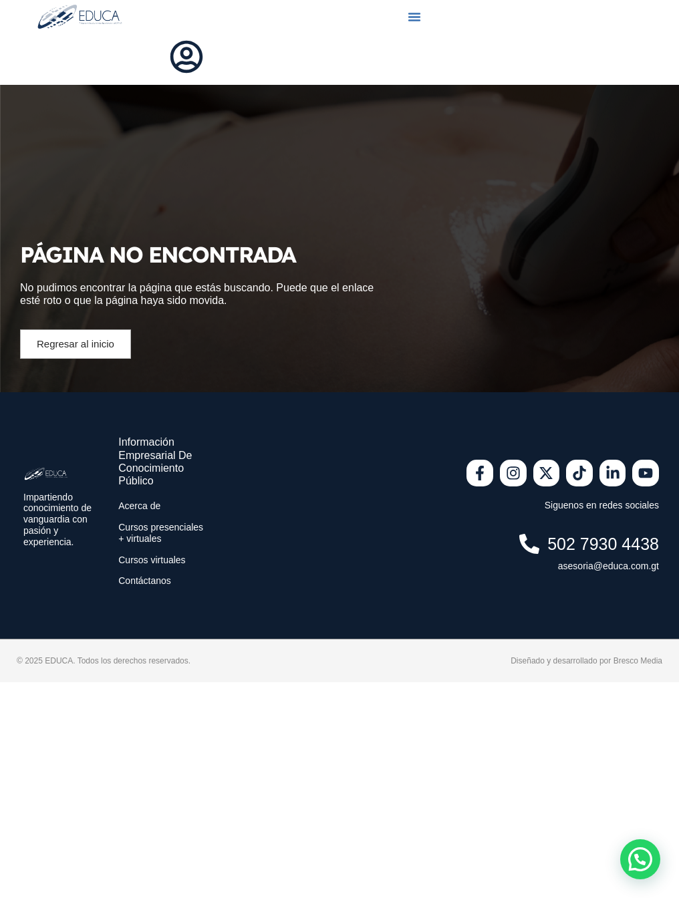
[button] (414, 17)
